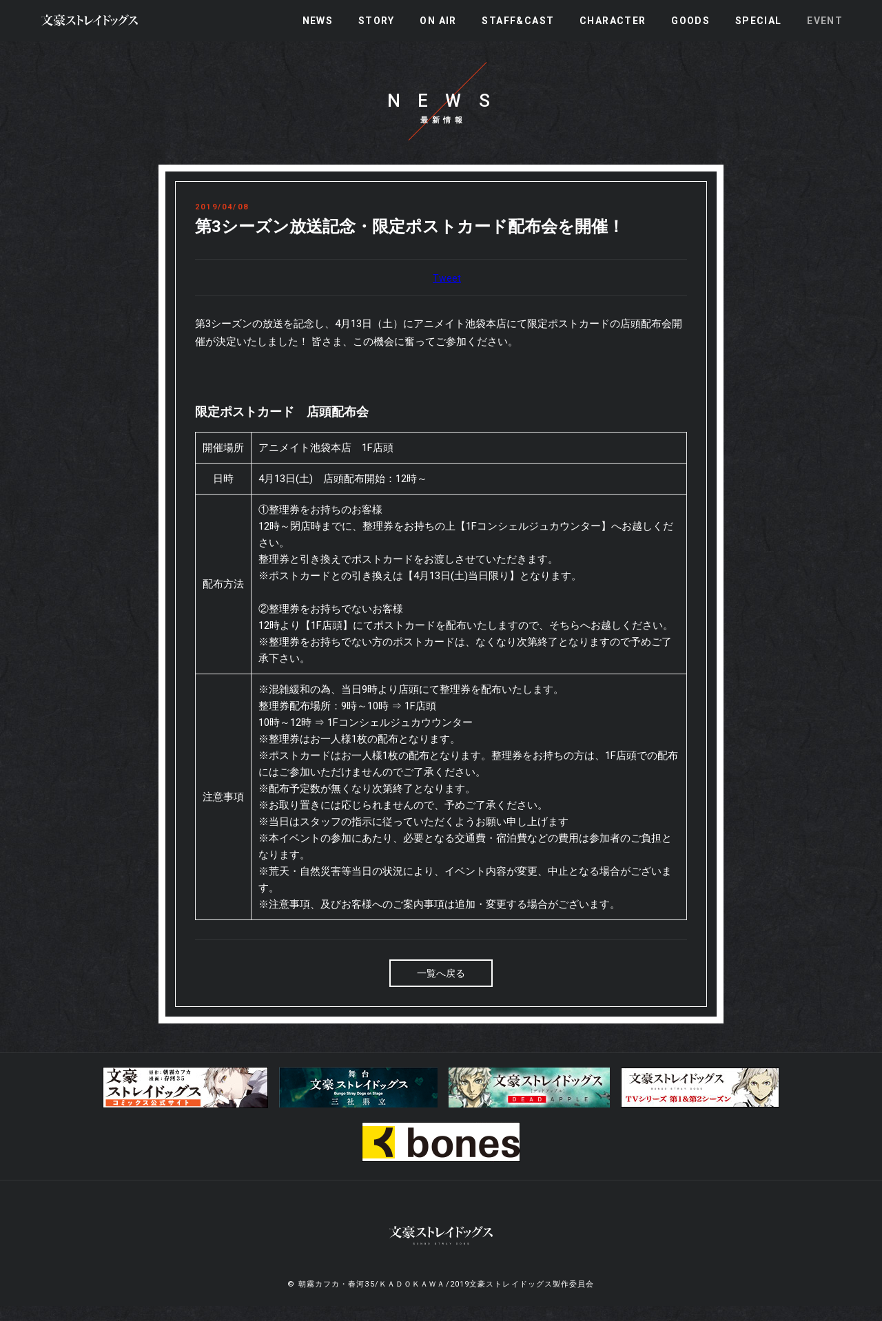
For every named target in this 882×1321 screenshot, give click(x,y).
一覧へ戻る (441, 989)
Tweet (447, 294)
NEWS (318, 20)
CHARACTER (613, 20)
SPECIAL (758, 20)
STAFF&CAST (518, 20)
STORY (376, 20)
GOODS (690, 20)
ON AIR (438, 20)
